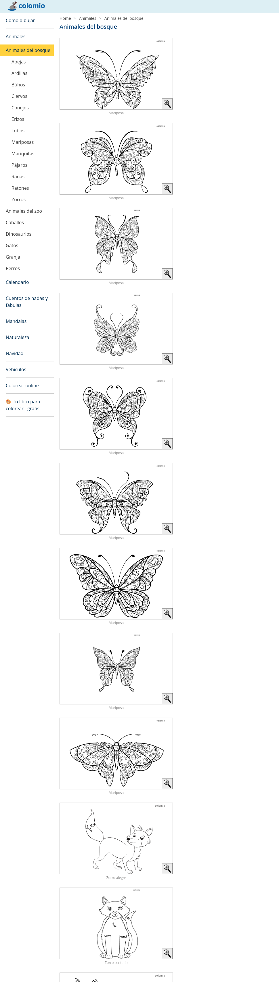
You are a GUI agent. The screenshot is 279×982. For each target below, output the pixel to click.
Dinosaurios (18, 234)
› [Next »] (270, 637)
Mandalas (16, 321)
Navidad (14, 353)
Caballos (15, 222)
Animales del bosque (28, 50)
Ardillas (19, 73)
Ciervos (19, 96)
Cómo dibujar (20, 20)
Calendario (17, 282)
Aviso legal (15, 963)
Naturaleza (17, 337)
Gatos (12, 245)
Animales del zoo (24, 211)
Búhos (18, 85)
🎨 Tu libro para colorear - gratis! (23, 405)
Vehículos (16, 369)
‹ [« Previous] (195, 637)
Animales (15, 36)
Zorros (19, 199)
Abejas (19, 62)
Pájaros (19, 165)
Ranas (18, 176)
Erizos (18, 119)
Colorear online (22, 385)
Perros (13, 268)
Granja (13, 257)
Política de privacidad (25, 970)
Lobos (18, 130)
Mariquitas (23, 153)
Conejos (20, 107)
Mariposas (23, 142)
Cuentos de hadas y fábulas (27, 301)
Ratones (20, 188)
